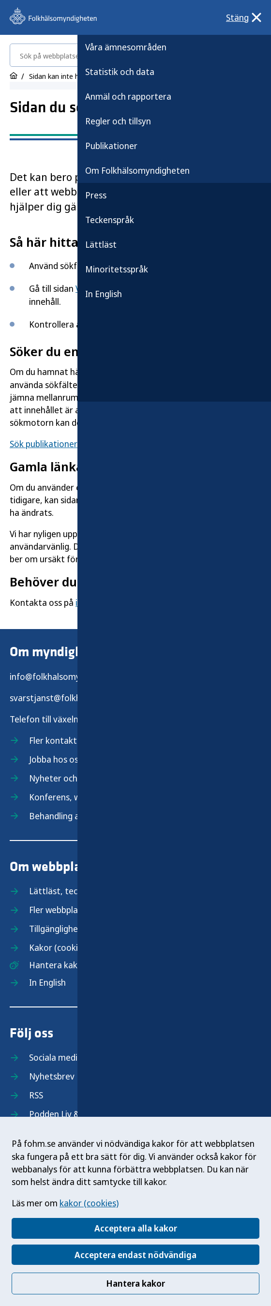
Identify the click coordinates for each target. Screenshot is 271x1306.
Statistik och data (119, 71)
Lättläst (101, 244)
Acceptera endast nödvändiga (135, 1255)
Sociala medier (57, 1057)
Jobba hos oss (55, 759)
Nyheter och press (64, 778)
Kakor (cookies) (59, 947)
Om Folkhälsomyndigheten (137, 170)
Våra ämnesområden (125, 47)
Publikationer (111, 145)
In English (103, 294)
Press (95, 195)
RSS (36, 1095)
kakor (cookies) (89, 1203)
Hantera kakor (135, 1283)
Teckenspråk (109, 219)
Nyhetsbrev (52, 1076)
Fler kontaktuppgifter (71, 740)
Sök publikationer (43, 444)
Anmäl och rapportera (128, 96)
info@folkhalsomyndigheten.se (70, 676)
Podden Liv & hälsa (65, 1114)
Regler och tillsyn (118, 121)
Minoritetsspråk (116, 269)
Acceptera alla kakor (135, 1228)
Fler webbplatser (61, 910)
